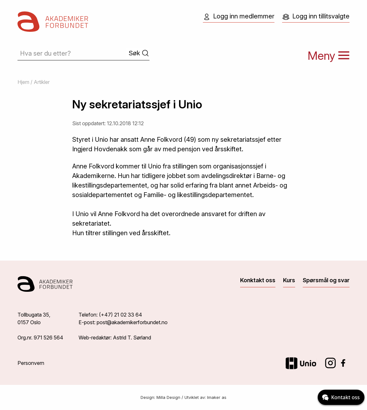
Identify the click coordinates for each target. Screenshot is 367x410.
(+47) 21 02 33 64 (120, 314)
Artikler (42, 82)
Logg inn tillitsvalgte (316, 16)
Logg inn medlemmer (238, 16)
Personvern (30, 363)
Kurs (289, 280)
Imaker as (216, 397)
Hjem (23, 82)
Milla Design (168, 397)
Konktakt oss (257, 280)
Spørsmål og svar (326, 280)
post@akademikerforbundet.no (132, 322)
